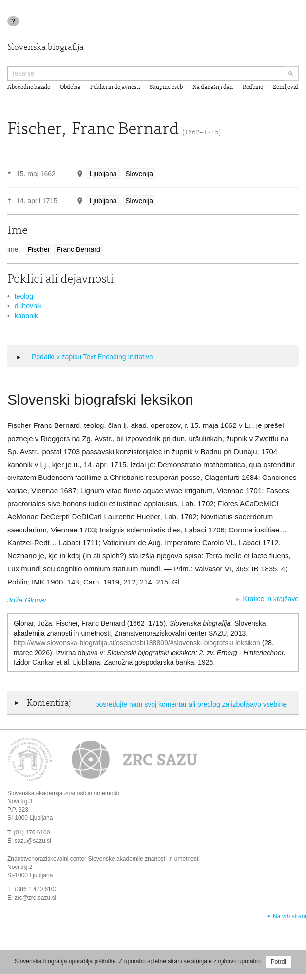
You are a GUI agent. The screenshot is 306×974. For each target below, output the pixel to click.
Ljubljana (102, 173)
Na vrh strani (289, 916)
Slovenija (139, 173)
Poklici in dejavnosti (115, 87)
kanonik (26, 315)
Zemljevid (285, 87)
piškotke (104, 961)
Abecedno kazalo (28, 87)
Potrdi (278, 961)
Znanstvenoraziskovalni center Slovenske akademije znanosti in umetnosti (103, 858)
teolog (24, 296)
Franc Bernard (78, 249)
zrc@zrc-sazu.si (36, 897)
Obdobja (70, 87)
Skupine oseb (166, 87)
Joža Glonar (27, 600)
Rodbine (253, 87)
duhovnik (28, 306)
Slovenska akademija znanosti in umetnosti (63, 793)
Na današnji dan (212, 87)
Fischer (38, 249)
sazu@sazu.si (33, 840)
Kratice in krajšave (271, 598)
